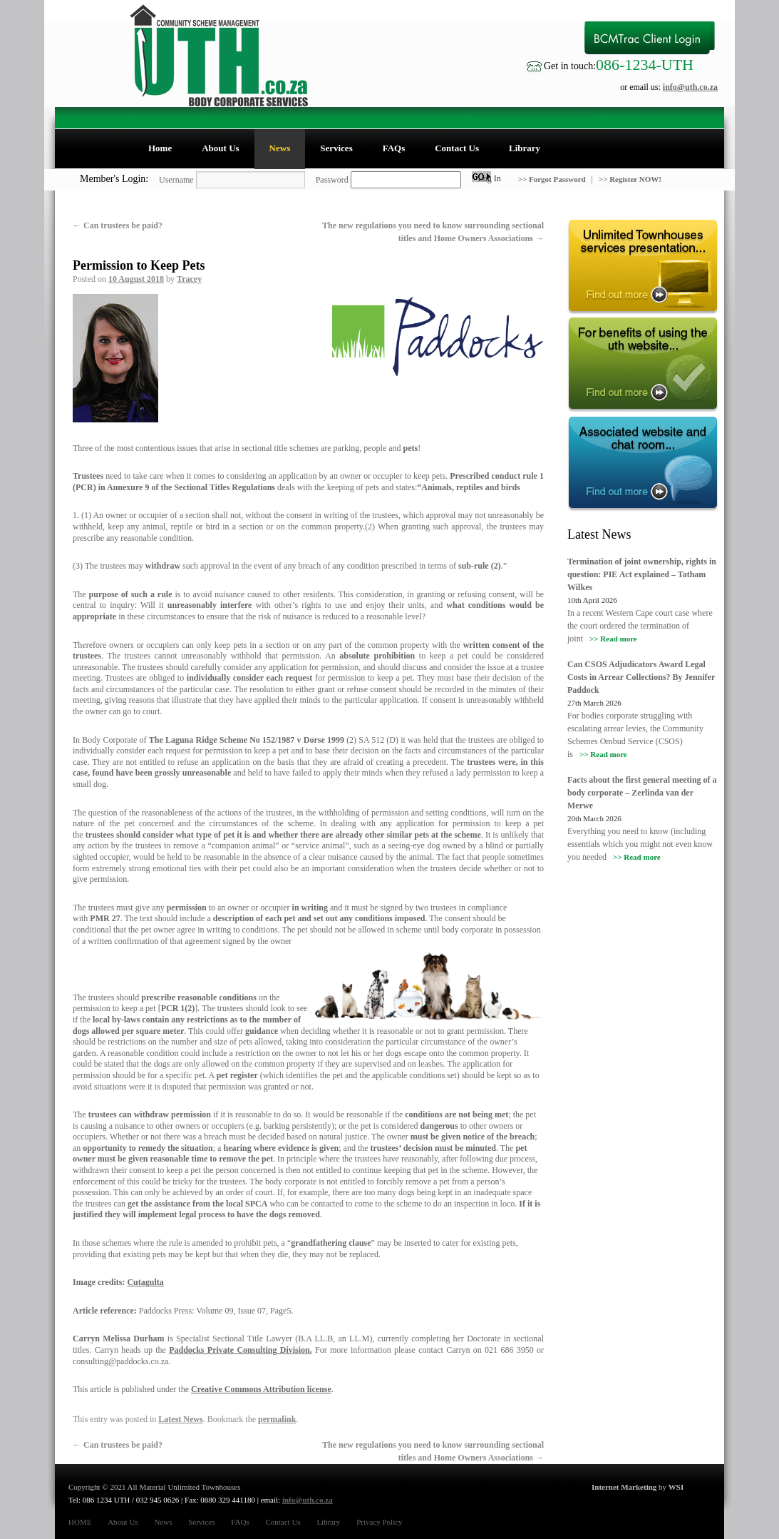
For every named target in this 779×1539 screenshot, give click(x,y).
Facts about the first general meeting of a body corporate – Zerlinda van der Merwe (642, 793)
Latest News (180, 1419)
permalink (277, 1419)
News (280, 148)
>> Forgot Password (553, 179)
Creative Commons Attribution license (261, 1389)
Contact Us (457, 148)
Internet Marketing (624, 1487)
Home (160, 148)
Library (524, 148)
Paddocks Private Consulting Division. (240, 1350)
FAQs (394, 148)
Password (332, 180)
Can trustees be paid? (117, 225)
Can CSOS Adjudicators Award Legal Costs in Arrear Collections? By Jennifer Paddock (641, 677)
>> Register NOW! (630, 179)
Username (176, 180)
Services (336, 148)
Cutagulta (145, 1282)
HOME (79, 1522)
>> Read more (613, 638)
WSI (676, 1487)
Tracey (189, 279)
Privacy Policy (379, 1522)
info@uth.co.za (690, 87)
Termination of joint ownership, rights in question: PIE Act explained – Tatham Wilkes (641, 574)
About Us (220, 148)
